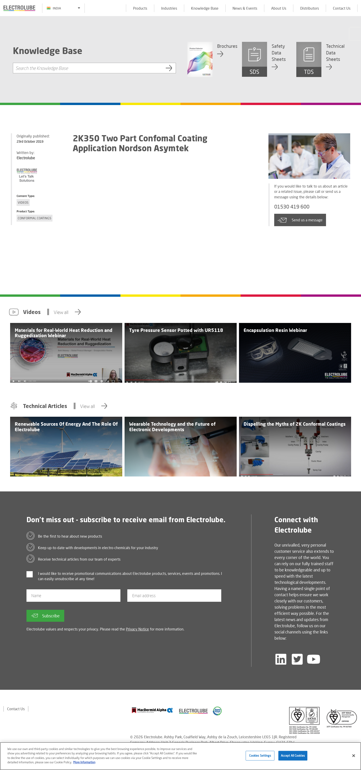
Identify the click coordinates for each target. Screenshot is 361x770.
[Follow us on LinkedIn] (280, 659)
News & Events (245, 8)
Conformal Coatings (34, 218)
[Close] (354, 756)
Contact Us (341, 8)
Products (140, 8)
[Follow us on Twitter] (297, 659)
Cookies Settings (260, 755)
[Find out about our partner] (152, 710)
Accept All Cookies (293, 755)
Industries (169, 8)
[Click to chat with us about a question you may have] (355, 34)
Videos (23, 202)
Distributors (309, 8)
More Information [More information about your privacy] (84, 762)
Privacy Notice (137, 629)
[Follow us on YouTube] (313, 659)
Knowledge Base (204, 8)
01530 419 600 (293, 206)
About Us (278, 8)
